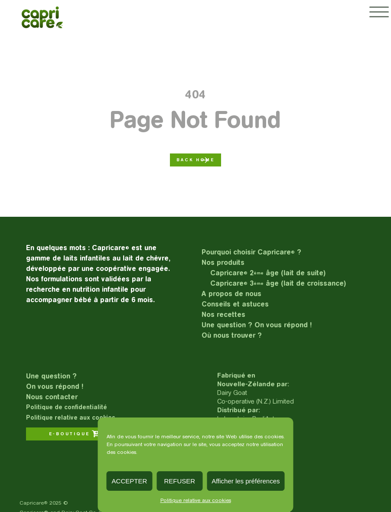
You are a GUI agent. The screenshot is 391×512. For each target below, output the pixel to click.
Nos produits (223, 262)
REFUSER (179, 481)
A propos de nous (231, 294)
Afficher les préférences (246, 481)
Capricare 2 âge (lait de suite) (268, 273)
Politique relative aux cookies (195, 500)
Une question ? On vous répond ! (257, 325)
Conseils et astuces (235, 304)
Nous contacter (52, 397)
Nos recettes (223, 314)
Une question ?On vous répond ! (54, 381)
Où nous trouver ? (232, 335)
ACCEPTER (129, 481)
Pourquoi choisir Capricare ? (251, 252)
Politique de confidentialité (66, 407)
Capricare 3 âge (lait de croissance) (278, 283)
